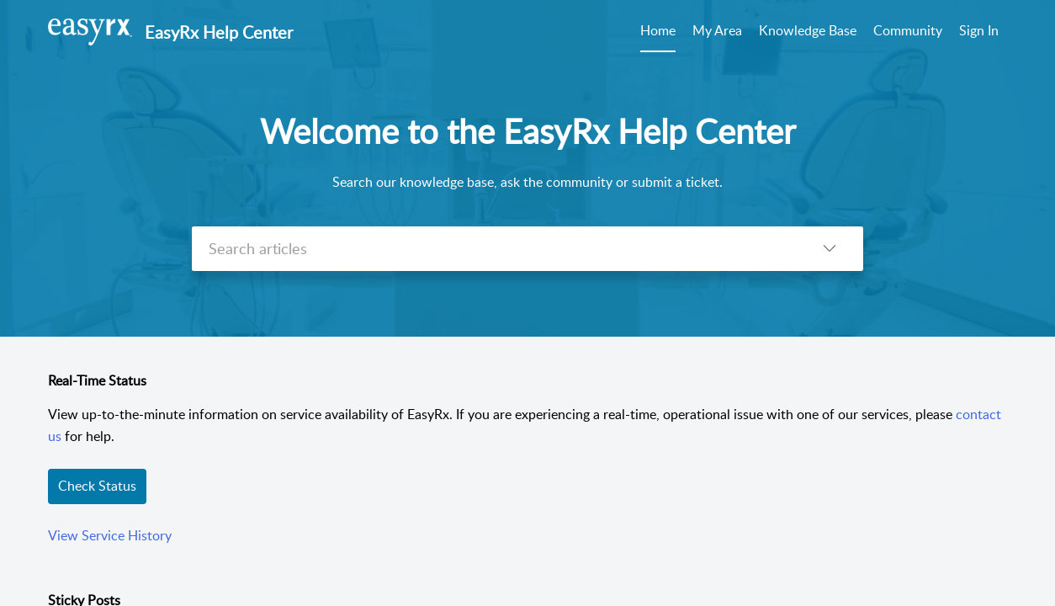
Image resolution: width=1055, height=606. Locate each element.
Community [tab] (907, 30)
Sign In (979, 30)
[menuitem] (979, 32)
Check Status (97, 485)
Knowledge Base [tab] (807, 30)
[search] (494, 248)
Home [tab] (658, 30)
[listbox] (829, 248)
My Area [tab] (717, 30)
